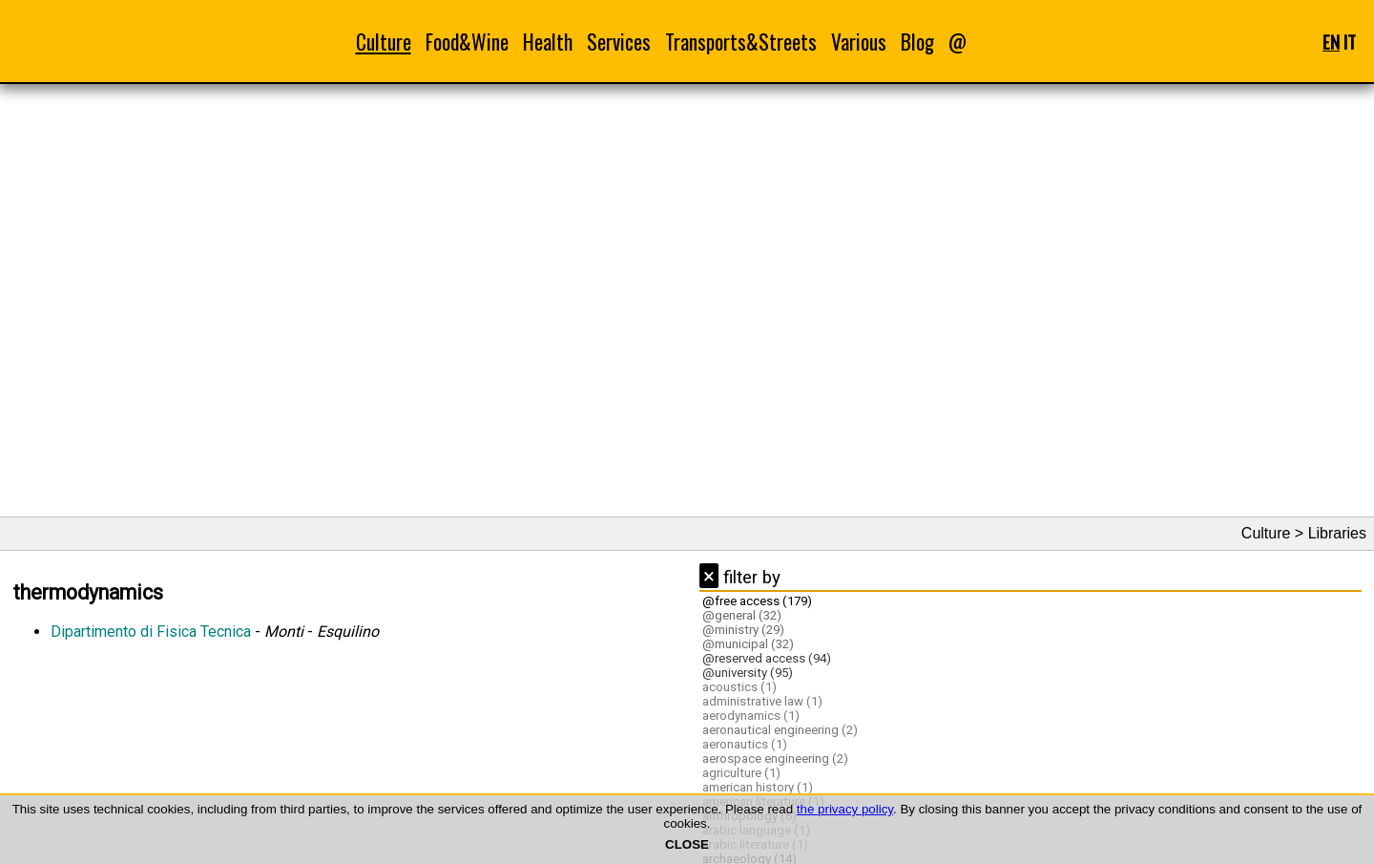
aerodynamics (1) (751, 715)
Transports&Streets (741, 41)
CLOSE (687, 844)
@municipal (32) (748, 644)
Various (858, 41)
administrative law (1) (762, 701)
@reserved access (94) (766, 658)
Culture (383, 41)
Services (619, 41)
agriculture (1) (741, 773)
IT (1349, 41)
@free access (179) (757, 601)
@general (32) (741, 615)
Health (547, 41)
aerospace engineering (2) (775, 758)
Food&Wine (467, 41)
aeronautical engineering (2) (780, 730)
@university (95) (747, 672)
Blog (917, 41)
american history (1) (757, 787)
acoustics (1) (739, 687)
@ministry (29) (743, 629)
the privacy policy (845, 809)
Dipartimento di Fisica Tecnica (151, 631)
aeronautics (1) (744, 744)
